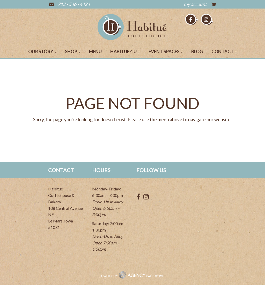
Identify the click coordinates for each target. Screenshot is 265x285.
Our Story (42, 51)
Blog (197, 51)
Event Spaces (166, 51)
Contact (224, 51)
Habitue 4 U (125, 51)
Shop (72, 51)
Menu (95, 51)
